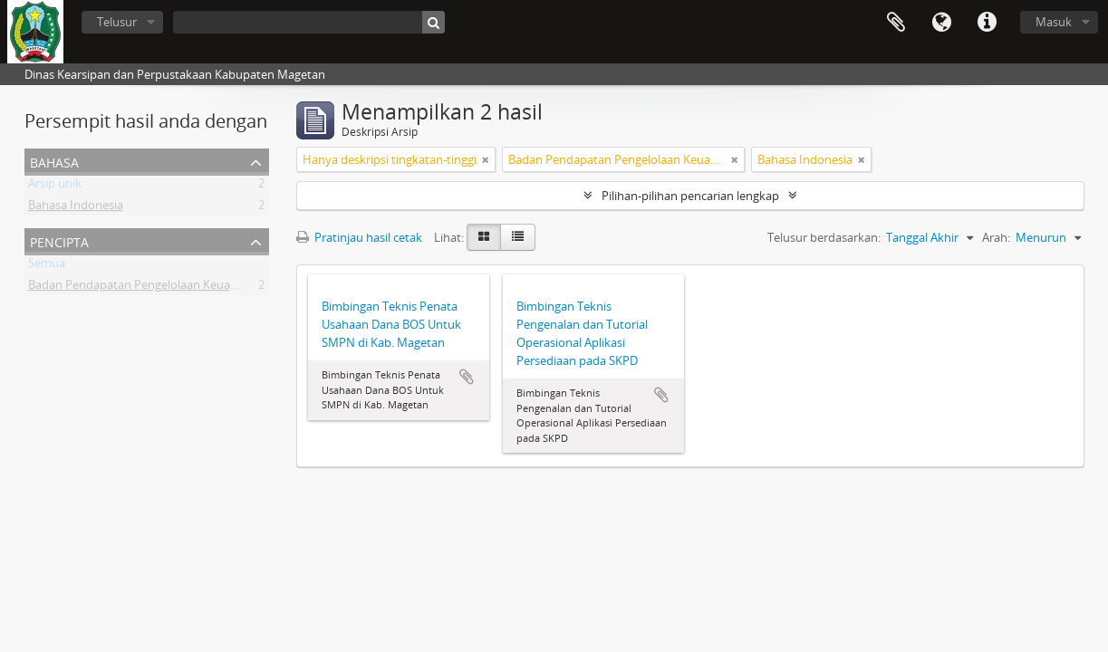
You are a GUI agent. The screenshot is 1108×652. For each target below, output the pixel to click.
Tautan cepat (986, 22)
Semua (46, 266)
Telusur (117, 22)
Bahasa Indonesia (75, 208)
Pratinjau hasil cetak (359, 237)
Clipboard (896, 22)
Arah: (996, 237)
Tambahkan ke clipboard (467, 377)
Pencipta (59, 240)
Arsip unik (55, 186)
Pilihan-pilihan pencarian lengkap (690, 195)
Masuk (1054, 22)
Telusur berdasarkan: (824, 237)
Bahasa (941, 22)
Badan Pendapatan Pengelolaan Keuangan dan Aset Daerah (188, 288)
